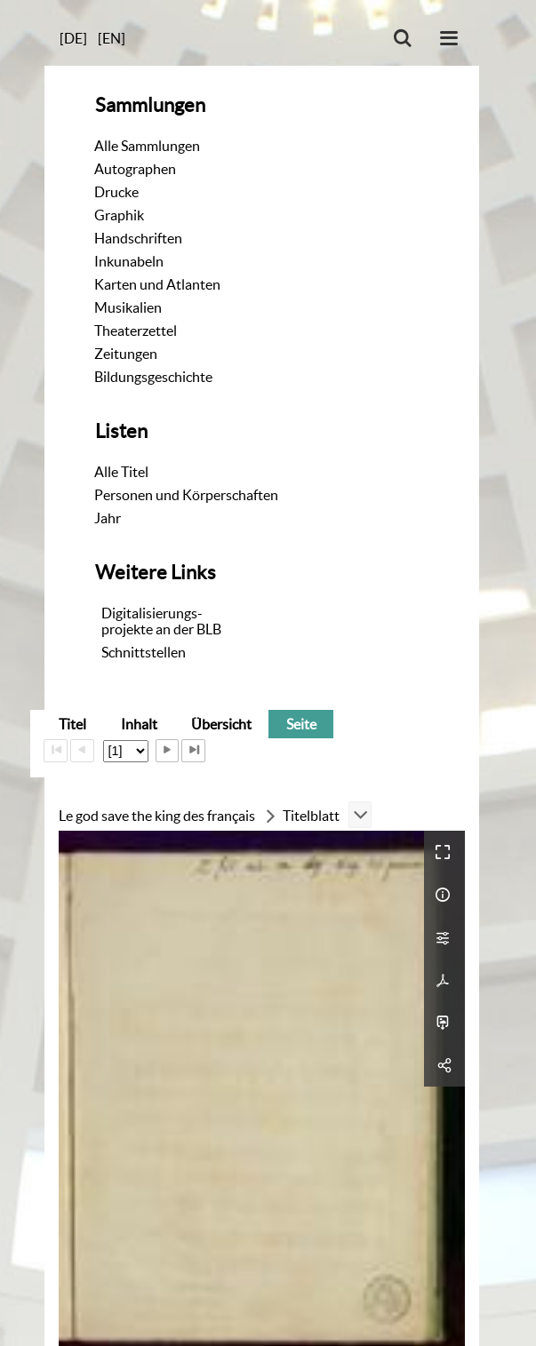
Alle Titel (121, 472)
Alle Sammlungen (147, 146)
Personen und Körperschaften (186, 495)
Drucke (116, 192)
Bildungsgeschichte (153, 377)
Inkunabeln (129, 261)
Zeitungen (125, 354)
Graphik (119, 215)
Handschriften (138, 238)
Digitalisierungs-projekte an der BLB (161, 621)
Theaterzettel (135, 330)
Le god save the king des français (157, 816)
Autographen (135, 169)
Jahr (107, 518)
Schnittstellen (143, 652)
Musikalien (128, 307)
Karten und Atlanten (157, 284)
